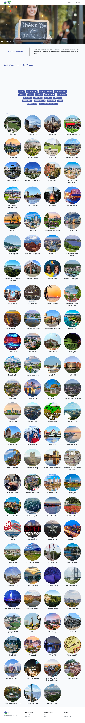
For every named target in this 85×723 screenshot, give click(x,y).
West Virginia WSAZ (32, 103)
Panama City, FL (27, 97)
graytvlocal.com (28, 715)
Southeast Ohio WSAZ (39, 100)
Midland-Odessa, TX (49, 94)
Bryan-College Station (32, 91)
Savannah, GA (48, 97)
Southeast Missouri (26, 100)
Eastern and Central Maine (46, 91)
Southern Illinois (51, 100)
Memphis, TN (39, 94)
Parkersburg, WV (38, 97)
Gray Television (48, 715)
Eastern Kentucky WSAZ (60, 91)
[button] (6, 24)
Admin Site (27, 716)
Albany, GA (21, 91)
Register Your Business (74, 2)
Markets (46, 716)
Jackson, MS (22, 94)
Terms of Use (67, 716)
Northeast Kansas (61, 94)
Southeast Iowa (57, 97)
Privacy (66, 715)
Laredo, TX (30, 94)
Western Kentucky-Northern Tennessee (49, 103)
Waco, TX (60, 100)
